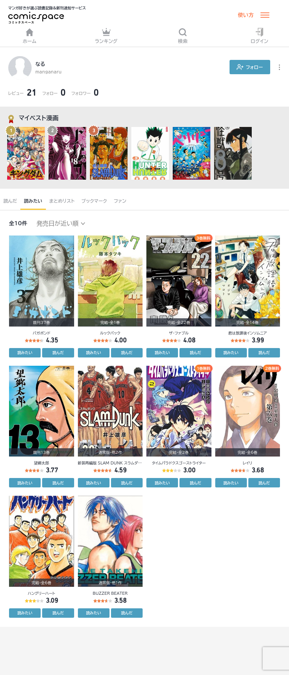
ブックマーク (94, 201)
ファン (120, 201)
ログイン (259, 35)
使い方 (246, 15)
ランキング (106, 35)
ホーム (30, 35)
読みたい (33, 201)
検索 (183, 35)
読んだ (10, 201)
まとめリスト (62, 201)
